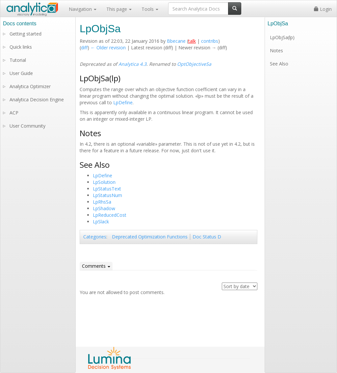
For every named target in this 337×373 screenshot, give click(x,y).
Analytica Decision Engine (37, 99)
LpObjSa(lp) (282, 37)
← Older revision (108, 47)
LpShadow (104, 208)
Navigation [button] (82, 9)
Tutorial (18, 60)
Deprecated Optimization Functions (150, 237)
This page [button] (119, 9)
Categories (94, 237)
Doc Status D (207, 237)
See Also (279, 64)
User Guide (21, 73)
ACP (14, 113)
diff (84, 47)
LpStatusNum (107, 195)
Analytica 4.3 (132, 64)
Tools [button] (150, 9)
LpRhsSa (102, 202)
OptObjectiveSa (194, 64)
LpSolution (104, 182)
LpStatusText (107, 189)
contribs (209, 41)
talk (192, 41)
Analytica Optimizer (30, 86)
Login (323, 9)
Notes (276, 50)
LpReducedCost (109, 215)
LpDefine (123, 102)
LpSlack (101, 221)
